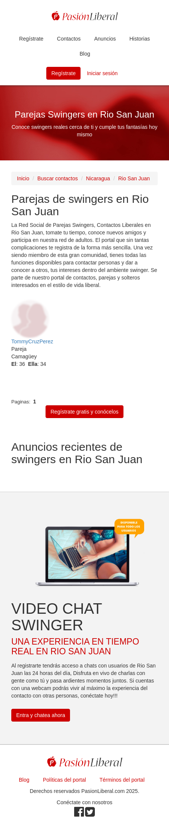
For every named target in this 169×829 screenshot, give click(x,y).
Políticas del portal (64, 780)
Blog (84, 54)
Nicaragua (98, 178)
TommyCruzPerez (32, 341)
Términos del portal (122, 780)
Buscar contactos (57, 178)
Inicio (23, 178)
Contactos (69, 39)
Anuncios (105, 39)
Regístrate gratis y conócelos (84, 412)
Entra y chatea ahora (40, 715)
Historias (139, 39)
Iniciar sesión (102, 73)
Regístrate (31, 39)
